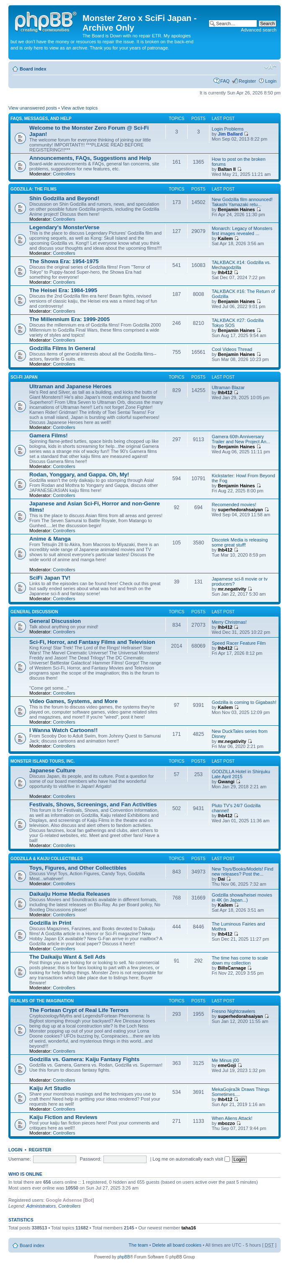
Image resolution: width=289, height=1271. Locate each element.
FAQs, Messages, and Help (41, 118)
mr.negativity (232, 588)
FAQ (225, 81)
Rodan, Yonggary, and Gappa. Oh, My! (79, 474)
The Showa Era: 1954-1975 (64, 261)
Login (270, 81)
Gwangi (226, 781)
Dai (221, 878)
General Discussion (34, 611)
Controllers (64, 173)
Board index (33, 68)
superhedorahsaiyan (240, 509)
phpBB (123, 1257)
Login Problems (227, 128)
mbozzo (226, 1123)
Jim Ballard (230, 133)
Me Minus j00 (225, 1060)
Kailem (225, 238)
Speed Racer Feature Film (239, 643)
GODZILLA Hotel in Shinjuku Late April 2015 (241, 774)
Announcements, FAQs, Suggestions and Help (90, 158)
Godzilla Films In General (62, 348)
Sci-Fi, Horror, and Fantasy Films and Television (92, 642)
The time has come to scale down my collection (240, 960)
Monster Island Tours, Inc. (42, 761)
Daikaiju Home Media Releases (69, 894)
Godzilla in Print (50, 923)
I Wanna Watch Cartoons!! (63, 730)
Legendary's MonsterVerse (64, 227)
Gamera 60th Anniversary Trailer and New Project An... (241, 439)
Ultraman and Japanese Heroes (70, 386)
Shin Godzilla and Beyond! (64, 198)
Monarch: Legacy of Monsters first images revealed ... (242, 231)
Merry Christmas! (229, 622)
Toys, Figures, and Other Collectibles (77, 868)
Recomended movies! (234, 504)
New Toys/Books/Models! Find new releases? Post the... (242, 871)
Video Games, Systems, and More (73, 701)
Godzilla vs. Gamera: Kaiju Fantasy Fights (84, 1059)
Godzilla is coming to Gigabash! (244, 702)
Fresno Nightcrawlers (233, 1011)
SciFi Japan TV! (49, 578)
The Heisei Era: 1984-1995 (63, 290)
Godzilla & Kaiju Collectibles (46, 858)
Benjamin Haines (236, 209)
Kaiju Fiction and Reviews (63, 1117)
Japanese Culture (52, 770)
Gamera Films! (48, 435)
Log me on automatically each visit (191, 1158)
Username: (19, 1158)
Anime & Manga (50, 539)
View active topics (79, 107)
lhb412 (225, 272)
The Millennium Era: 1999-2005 (69, 319)
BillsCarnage (232, 967)
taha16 (188, 1227)
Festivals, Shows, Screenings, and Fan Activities (93, 804)
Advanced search (258, 29)
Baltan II (227, 169)
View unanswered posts (32, 107)
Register (247, 81)
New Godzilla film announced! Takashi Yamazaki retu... (242, 202)
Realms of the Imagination (42, 1001)
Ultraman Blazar (228, 387)
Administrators (41, 1205)
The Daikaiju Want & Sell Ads (67, 957)
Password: (90, 1158)
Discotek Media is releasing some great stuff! (240, 542)
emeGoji (227, 1065)
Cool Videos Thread (232, 349)
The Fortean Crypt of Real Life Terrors (79, 1010)
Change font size (270, 67)
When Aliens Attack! (232, 1118)
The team (138, 1244)
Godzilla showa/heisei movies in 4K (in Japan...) (242, 897)
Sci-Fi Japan (24, 377)
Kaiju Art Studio (50, 1088)
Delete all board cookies (176, 1244)
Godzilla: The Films (33, 189)
